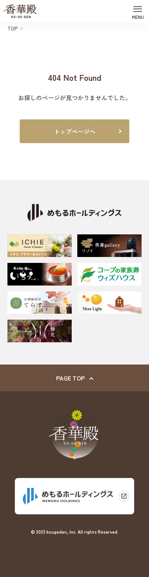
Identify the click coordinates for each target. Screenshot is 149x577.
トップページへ (74, 131)
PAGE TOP (70, 377)
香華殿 (20, 11)
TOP (12, 28)
